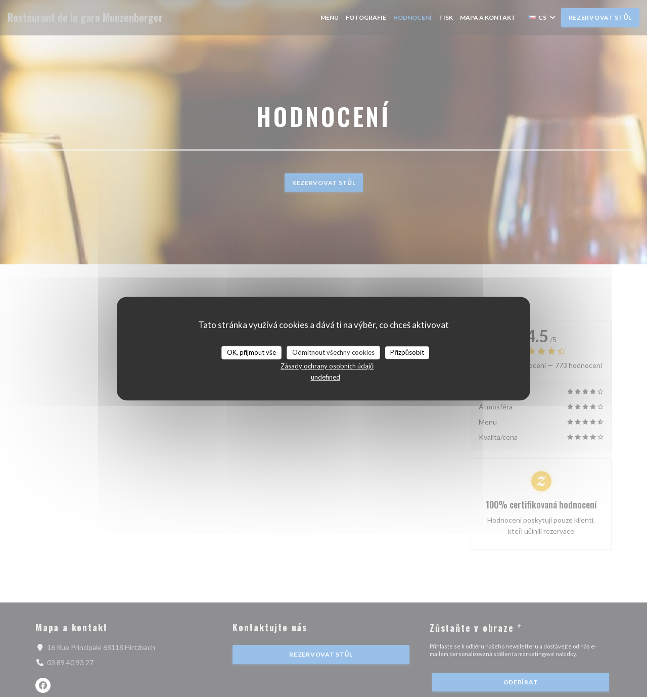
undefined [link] (325, 377)
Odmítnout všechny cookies (333, 352)
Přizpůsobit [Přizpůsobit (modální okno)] (407, 352)
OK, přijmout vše (251, 352)
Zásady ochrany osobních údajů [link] (327, 366)
